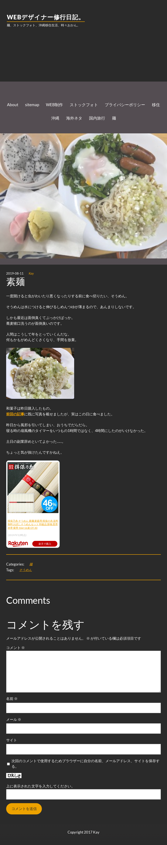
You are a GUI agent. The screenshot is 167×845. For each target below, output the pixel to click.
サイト (11, 740)
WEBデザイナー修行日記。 (46, 17)
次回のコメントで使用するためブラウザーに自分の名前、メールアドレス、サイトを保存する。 (85, 764)
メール (13, 719)
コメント (15, 647)
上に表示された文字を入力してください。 (40, 786)
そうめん (25, 570)
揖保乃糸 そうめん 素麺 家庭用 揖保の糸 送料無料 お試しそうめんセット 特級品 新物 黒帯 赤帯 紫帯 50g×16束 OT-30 (33, 524)
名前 (12, 698)
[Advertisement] (83, 64)
